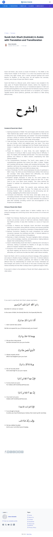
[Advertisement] (26, 20)
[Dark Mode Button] (50, 2)
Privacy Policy (31, 527)
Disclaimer (30, 521)
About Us (30, 517)
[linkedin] (14, 525)
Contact (30, 519)
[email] (22, 452)
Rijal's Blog (29, 534)
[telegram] (16, 452)
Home (29, 515)
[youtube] (8, 525)
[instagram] (11, 525)
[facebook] (8, 452)
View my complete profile (9, 521)
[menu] (3, 2)
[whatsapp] (13, 452)
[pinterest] (19, 452)
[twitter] (11, 452)
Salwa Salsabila (12, 516)
